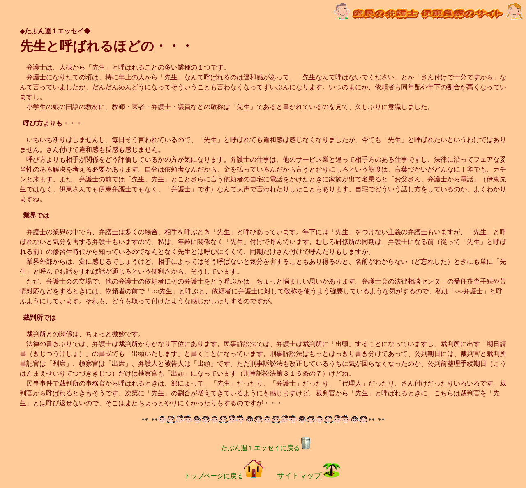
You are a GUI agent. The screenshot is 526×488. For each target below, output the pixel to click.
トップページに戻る (224, 475)
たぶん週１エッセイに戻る (266, 447)
